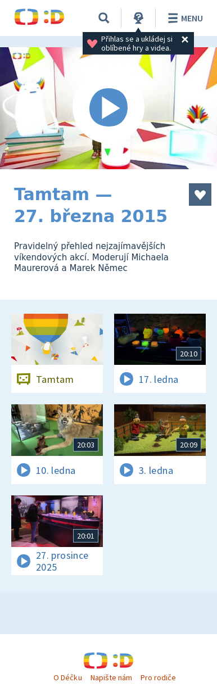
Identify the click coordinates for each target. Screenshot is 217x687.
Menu (183, 18)
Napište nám (111, 677)
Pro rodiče (158, 677)
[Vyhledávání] (104, 18)
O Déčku (67, 677)
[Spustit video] (108, 108)
